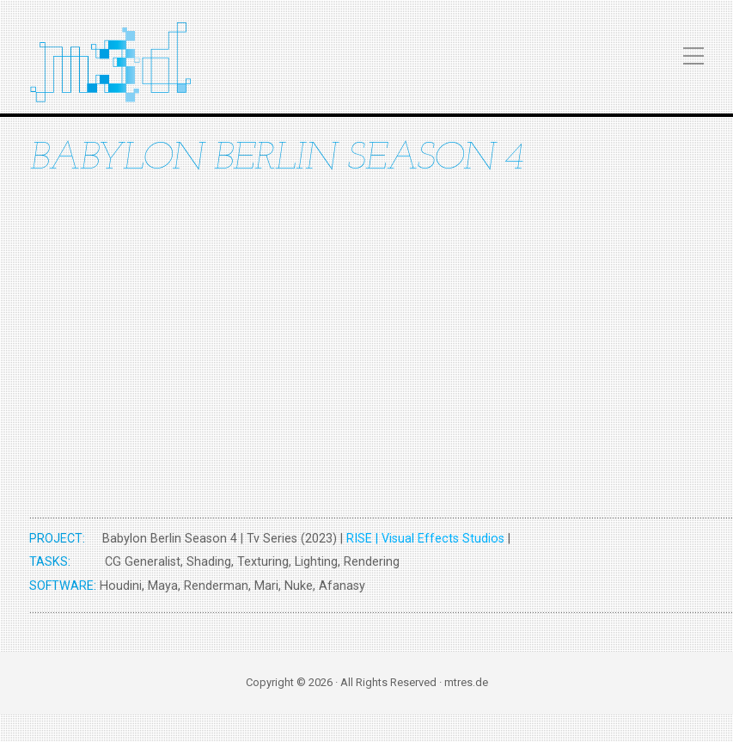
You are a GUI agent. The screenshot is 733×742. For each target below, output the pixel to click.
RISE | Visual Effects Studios (425, 538)
